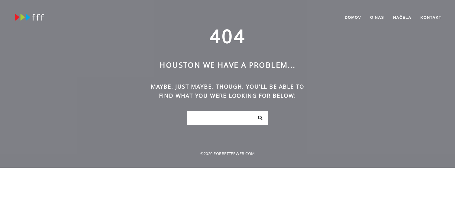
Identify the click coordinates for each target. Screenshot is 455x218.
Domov (353, 17)
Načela (402, 17)
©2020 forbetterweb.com (227, 153)
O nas (377, 17)
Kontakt (430, 17)
